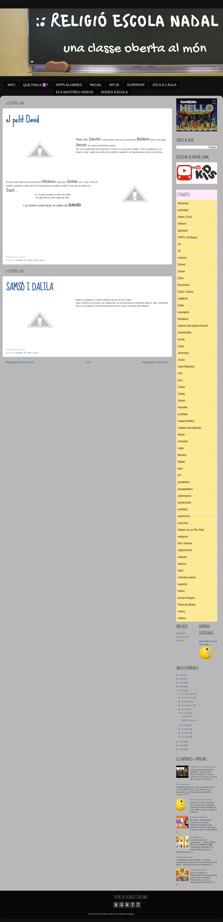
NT (179, 475)
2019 (181, 690)
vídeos (41, 260)
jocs (180, 380)
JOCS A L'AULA (164, 85)
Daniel (181, 264)
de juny (185, 709)
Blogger (130, 914)
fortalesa (183, 318)
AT (25, 260)
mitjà (35, 260)
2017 (181, 745)
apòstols (183, 230)
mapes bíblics (186, 421)
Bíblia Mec (181, 633)
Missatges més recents (20, 362)
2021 (181, 683)
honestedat (184, 332)
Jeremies (183, 353)
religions (183, 536)
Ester (181, 305)
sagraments (185, 550)
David (29, 260)
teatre (181, 590)
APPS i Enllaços (187, 237)
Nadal (181, 461)
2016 (181, 749)
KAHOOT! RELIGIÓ (198, 817)
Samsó (36, 353)
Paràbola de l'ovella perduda (202, 767)
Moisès (182, 455)
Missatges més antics (155, 362)
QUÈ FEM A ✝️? (35, 85)
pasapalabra (185, 489)
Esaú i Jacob (185, 291)
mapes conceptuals (189, 427)
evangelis (183, 312)
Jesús (181, 359)
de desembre (188, 694)
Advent (182, 223)
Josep (181, 393)
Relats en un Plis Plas (191, 529)
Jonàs (181, 387)
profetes (183, 509)
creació (182, 257)
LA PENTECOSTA (198, 870)
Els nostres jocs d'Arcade (201, 799)
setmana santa (187, 577)
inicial (181, 339)
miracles (183, 441)
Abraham (183, 203)
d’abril (184, 725)
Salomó (182, 557)
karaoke (182, 407)
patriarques (184, 495)
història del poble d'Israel (193, 325)
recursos (183, 523)
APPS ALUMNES (69, 85)
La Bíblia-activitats (184, 857)
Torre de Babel (186, 604)
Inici (88, 362)
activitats (19, 260)
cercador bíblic (182, 637)
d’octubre (186, 701)
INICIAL (96, 85)
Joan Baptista (186, 366)
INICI (11, 85)
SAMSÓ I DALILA (29, 287)
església (183, 298)
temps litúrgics (186, 597)
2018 (181, 741)
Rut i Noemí (185, 543)
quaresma (184, 516)
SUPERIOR (135, 85)
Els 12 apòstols (183, 784)
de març (185, 729)
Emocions (184, 284)
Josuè (181, 400)
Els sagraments (197, 837)
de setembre (187, 705)
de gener (186, 737)
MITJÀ (114, 85)
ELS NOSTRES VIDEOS (74, 92)
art (179, 244)
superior (183, 584)
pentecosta (184, 502)
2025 (181, 675)
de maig (185, 713)
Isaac (181, 346)
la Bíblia (182, 414)
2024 (181, 679)
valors (181, 611)
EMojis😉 (180, 640)
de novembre (188, 697)
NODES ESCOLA (114, 92)
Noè (180, 468)
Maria (181, 434)
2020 (181, 686)
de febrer (186, 733)
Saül (180, 570)
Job (180, 373)
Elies (181, 278)
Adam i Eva (185, 216)
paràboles (184, 482)
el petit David (22, 119)
